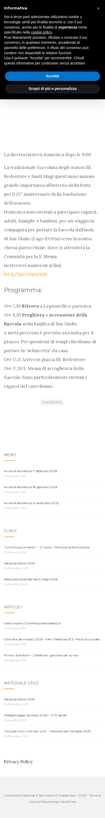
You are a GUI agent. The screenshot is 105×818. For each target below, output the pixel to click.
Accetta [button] (52, 795)
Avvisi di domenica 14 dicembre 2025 (31, 503)
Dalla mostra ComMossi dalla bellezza (32, 623)
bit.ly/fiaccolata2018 (25, 274)
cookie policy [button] (41, 751)
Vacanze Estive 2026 (19, 563)
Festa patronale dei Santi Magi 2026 (31, 579)
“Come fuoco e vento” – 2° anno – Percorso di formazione (46, 547)
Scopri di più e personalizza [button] (52, 807)
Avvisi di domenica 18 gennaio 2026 (30, 487)
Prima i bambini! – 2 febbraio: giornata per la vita (41, 655)
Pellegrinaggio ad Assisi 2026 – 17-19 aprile (35, 715)
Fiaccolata (51, 402)
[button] (98, 727)
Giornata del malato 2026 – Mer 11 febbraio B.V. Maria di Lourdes (52, 639)
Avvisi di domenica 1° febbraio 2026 (30, 471)
